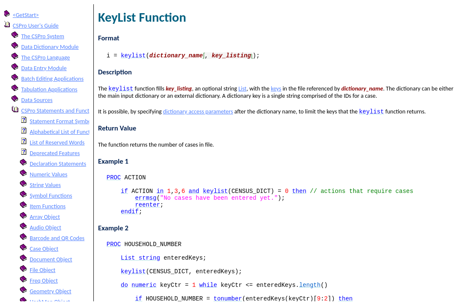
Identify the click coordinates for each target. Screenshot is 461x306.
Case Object (44, 248)
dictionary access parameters (198, 113)
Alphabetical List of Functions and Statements (84, 132)
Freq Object (44, 280)
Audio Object (45, 227)
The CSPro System (42, 36)
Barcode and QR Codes (57, 238)
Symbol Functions (51, 195)
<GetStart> (26, 15)
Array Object (45, 217)
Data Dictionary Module (50, 47)
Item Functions (47, 206)
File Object (43, 270)
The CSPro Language (45, 57)
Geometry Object (50, 291)
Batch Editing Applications (52, 78)
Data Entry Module (44, 68)
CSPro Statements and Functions (60, 110)
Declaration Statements (58, 163)
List (243, 89)
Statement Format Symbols (62, 121)
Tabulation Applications (49, 89)
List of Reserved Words (57, 142)
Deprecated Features (55, 153)
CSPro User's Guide (36, 25)
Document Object (51, 259)
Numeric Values (48, 174)
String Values (45, 185)
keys (276, 89)
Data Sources (37, 100)
